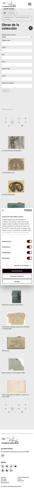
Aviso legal (4, 479)
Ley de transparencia (23, 477)
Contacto (3, 477)
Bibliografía (11, 13)
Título (3, 47)
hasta (4, 76)
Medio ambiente (5, 482)
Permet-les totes (17, 271)
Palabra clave (6, 40)
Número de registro (8, 83)
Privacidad (3, 480)
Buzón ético (21, 480)
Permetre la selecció (17, 276)
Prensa (19, 479)
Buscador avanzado (9, 8)
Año (3, 54)
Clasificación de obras (9, 35)
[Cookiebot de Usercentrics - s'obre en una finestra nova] (24, 210)
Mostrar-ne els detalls (21, 265)
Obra (5, 13)
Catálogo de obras (8, 17)
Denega (17, 281)
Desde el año (6, 68)
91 (22, 126)
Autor (3, 61)
